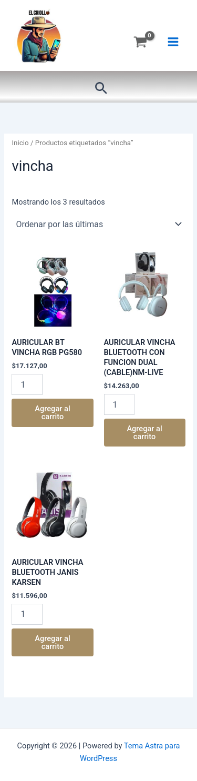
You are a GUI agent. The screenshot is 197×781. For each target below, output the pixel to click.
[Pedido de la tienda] (98, 224)
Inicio (20, 143)
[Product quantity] (27, 384)
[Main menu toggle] (173, 42)
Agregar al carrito (52, 412)
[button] (101, 88)
